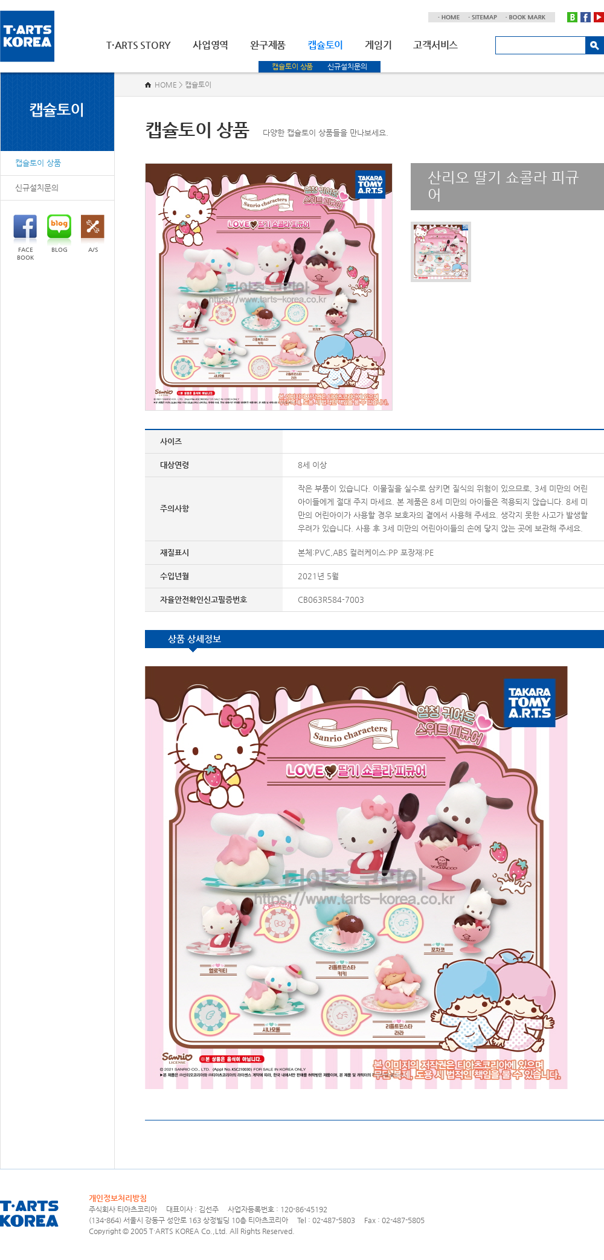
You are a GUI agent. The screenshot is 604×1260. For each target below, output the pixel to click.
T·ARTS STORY (138, 45)
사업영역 (210, 45)
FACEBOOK (25, 237)
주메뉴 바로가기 (0, 0)
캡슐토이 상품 (292, 66)
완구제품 (268, 45)
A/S (92, 233)
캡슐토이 (325, 45)
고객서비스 (435, 45)
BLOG (59, 233)
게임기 (378, 45)
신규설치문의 (347, 66)
